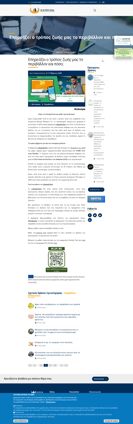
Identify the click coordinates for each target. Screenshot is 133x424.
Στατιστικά (19, 413)
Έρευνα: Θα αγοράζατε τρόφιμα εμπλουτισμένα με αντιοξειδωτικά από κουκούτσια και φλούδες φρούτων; (57, 317)
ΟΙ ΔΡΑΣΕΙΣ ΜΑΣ (70, 52)
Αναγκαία (18, 406)
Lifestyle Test (41, 233)
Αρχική (59, 52)
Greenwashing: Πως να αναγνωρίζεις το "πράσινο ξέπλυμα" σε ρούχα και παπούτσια (99, 171)
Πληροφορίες (51, 403)
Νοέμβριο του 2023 (78, 148)
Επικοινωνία (99, 379)
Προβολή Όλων (95, 189)
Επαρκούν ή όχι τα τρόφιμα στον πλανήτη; (54, 342)
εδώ (83, 240)
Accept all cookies (111, 421)
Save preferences (20, 421)
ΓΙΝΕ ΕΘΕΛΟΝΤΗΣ (72, 2)
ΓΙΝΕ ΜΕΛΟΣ (60, 2)
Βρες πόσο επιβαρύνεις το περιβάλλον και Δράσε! (57, 304)
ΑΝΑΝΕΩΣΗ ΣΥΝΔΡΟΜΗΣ (88, 2)
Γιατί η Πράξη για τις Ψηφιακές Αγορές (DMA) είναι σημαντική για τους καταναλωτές (99, 82)
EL (100, 2)
